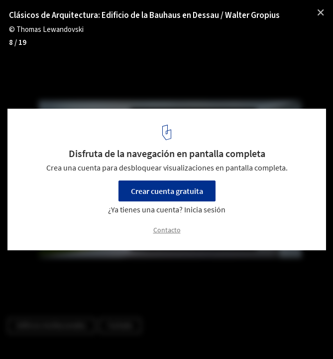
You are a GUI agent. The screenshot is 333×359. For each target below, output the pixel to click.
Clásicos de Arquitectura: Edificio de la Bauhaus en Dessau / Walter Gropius (144, 15)
